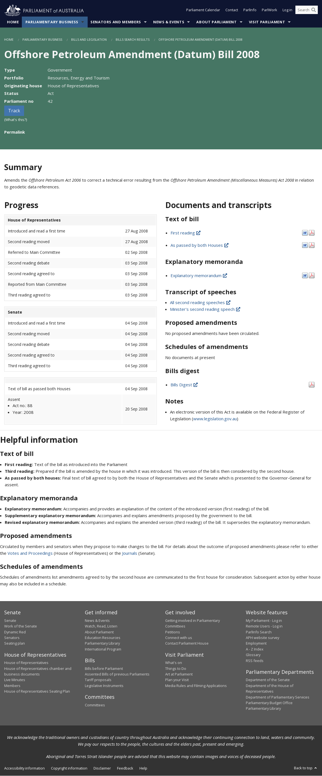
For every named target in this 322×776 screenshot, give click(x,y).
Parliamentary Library (102, 643)
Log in (287, 10)
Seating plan (14, 643)
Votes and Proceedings (30, 553)
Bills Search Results (133, 40)
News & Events (168, 22)
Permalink (14, 132)
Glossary (253, 655)
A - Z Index (254, 649)
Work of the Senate (20, 626)
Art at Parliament (179, 674)
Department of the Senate (268, 680)
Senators (12, 637)
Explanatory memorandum (199, 275)
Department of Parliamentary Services (277, 697)
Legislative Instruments (104, 685)
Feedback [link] (125, 768)
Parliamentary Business (51, 22)
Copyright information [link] (69, 768)
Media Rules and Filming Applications (196, 685)
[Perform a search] (313, 10)
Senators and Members (115, 22)
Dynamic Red (15, 632)
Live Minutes (14, 680)
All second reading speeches (200, 302)
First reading (186, 233)
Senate (10, 620)
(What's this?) (15, 119)
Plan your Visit (177, 680)
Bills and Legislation (89, 40)
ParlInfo (249, 10)
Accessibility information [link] (24, 768)
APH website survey (262, 637)
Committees (95, 704)
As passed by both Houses (200, 245)
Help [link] (143, 768)
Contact (231, 10)
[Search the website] (306, 10)
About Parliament (216, 22)
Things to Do (175, 668)
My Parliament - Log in (264, 620)
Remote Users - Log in (264, 626)
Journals (130, 553)
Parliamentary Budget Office (269, 703)
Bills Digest (185, 384)
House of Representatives (26, 662)
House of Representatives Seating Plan (37, 691)
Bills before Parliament (104, 668)
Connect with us (178, 637)
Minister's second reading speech (205, 309)
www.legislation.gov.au (215, 418)
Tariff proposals (98, 680)
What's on (173, 662)
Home (13, 22)
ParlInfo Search (259, 632)
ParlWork (269, 10)
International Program (103, 649)
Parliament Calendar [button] (203, 10)
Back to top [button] (306, 767)
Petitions (172, 632)
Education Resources (102, 637)
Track (14, 111)
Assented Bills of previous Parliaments (117, 674)
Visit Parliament (267, 22)
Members (12, 685)
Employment (256, 643)
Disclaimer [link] (102, 768)
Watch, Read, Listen (101, 626)
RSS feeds (254, 660)
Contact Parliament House (187, 643)
